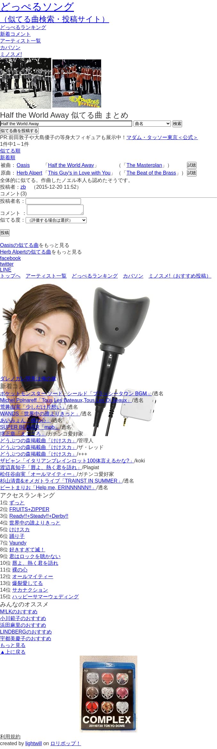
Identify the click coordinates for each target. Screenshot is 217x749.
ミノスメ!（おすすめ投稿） (180, 277)
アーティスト (20, 40)
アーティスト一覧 (46, 277)
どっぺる (23, 27)
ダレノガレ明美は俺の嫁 (28, 380)
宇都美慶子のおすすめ (25, 640)
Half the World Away (71, 165)
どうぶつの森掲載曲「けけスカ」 (38, 442)
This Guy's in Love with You (79, 173)
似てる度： (13, 222)
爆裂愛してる (27, 585)
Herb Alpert (29, 173)
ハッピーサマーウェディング (45, 598)
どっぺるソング (37, 6)
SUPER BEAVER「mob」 (30, 429)
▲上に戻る (13, 654)
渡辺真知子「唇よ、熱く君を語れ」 (41, 469)
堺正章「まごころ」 (23, 435)
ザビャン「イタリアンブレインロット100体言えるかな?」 (67, 462)
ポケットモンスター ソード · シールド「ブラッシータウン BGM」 (76, 395)
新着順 (7, 157)
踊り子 (17, 538)
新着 (15, 34)
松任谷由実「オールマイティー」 (38, 476)
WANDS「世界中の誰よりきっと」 (40, 415)
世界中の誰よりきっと (34, 524)
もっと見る (13, 647)
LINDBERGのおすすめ (26, 633)
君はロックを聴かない (34, 558)
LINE (6, 271)
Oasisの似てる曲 (19, 247)
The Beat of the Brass (151, 173)
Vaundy (17, 545)
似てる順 (10, 151)
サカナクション (30, 592)
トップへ (10, 277)
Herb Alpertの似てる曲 (25, 253)
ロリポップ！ (65, 745)
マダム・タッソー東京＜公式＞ (162, 137)
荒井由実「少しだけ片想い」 (33, 409)
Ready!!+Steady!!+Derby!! (38, 518)
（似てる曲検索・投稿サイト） (54, 19)
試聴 (192, 165)
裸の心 (20, 571)
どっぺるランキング (95, 277)
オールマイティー (32, 578)
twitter (7, 266)
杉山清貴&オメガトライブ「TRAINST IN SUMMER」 (61, 482)
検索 (177, 123)
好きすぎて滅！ (27, 551)
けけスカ (19, 531)
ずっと (17, 504)
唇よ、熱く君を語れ (35, 565)
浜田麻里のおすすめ (23, 627)
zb (23, 187)
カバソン (10, 47)
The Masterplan (144, 165)
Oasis (23, 165)
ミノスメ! (11, 54)
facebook (10, 260)
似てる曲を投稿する (19, 130)
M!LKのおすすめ (18, 613)
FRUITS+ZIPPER (29, 511)
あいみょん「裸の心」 (25, 422)
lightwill (33, 745)
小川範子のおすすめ (23, 620)
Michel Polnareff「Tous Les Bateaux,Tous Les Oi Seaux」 (66, 402)
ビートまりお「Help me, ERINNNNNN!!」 (48, 489)
